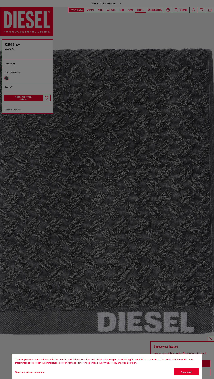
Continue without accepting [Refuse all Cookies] (30, 372)
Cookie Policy (129, 362)
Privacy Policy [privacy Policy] (109, 362)
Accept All (186, 372)
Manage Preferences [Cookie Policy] (79, 362)
